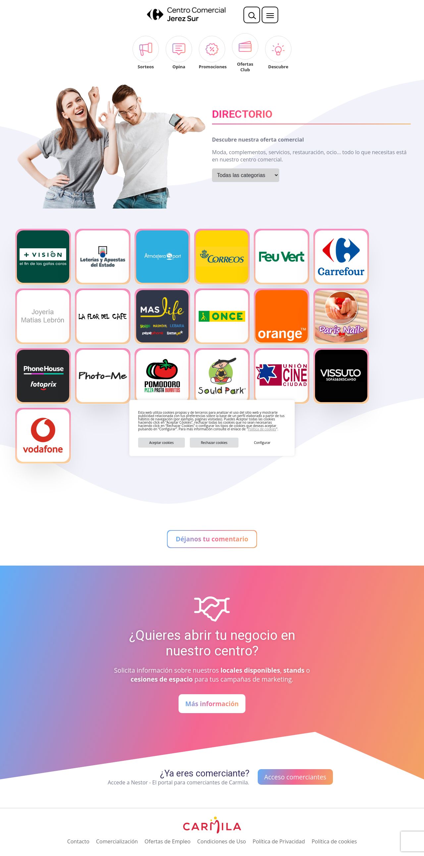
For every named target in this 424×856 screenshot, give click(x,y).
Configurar (262, 442)
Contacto (78, 841)
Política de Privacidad (279, 841)
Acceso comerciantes (295, 776)
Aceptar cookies (161, 442)
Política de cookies (262, 429)
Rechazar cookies (214, 442)
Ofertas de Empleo (167, 841)
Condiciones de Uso (221, 841)
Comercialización (117, 841)
